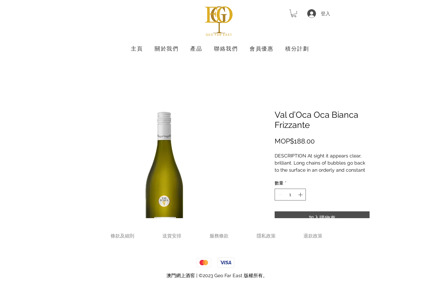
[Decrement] (280, 195)
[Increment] (301, 195)
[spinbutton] (290, 195)
